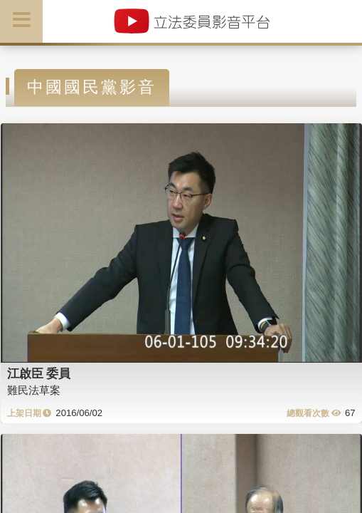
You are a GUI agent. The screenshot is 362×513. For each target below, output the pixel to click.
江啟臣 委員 (39, 373)
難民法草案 (33, 390)
